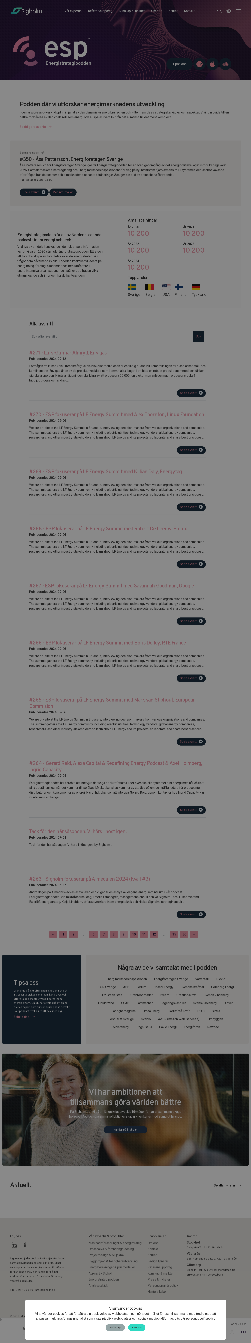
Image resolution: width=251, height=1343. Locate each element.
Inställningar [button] (115, 1327)
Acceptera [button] (136, 1327)
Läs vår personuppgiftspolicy (194, 1318)
